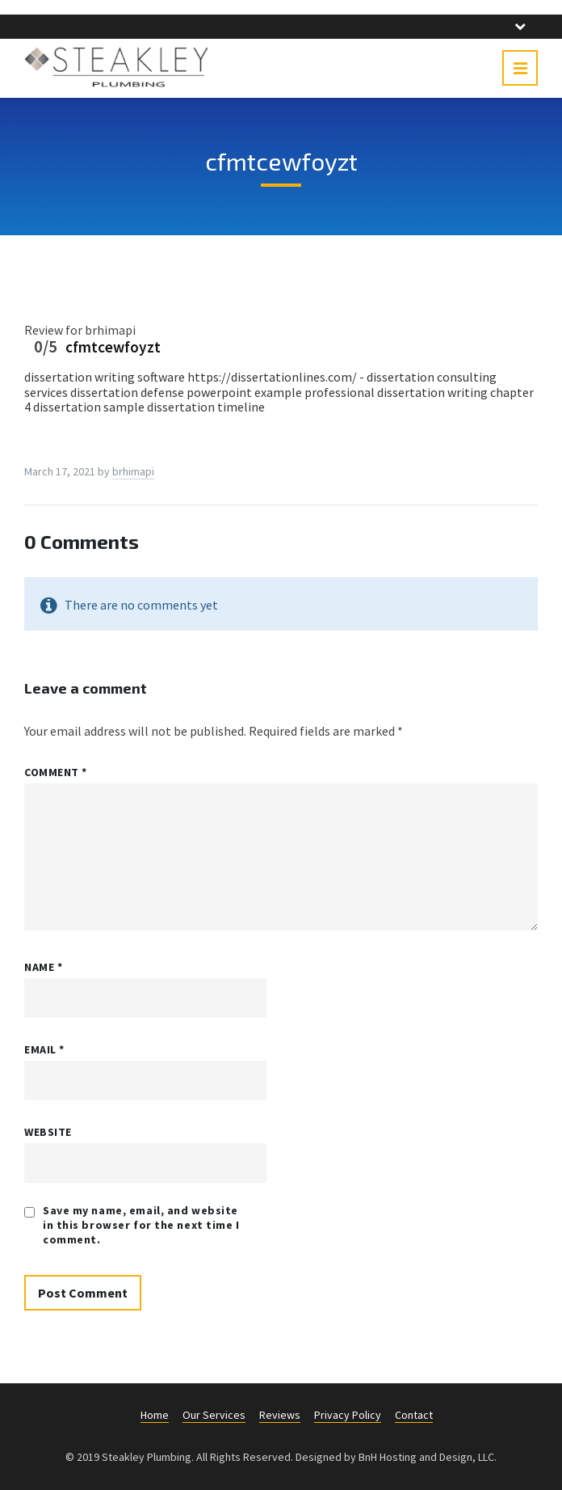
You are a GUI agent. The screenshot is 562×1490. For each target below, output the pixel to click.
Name (43, 967)
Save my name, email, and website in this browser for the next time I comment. (141, 1225)
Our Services (213, 1415)
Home (154, 1415)
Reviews (279, 1415)
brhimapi (133, 471)
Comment (55, 772)
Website (48, 1132)
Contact (414, 1415)
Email (44, 1049)
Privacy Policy (347, 1415)
